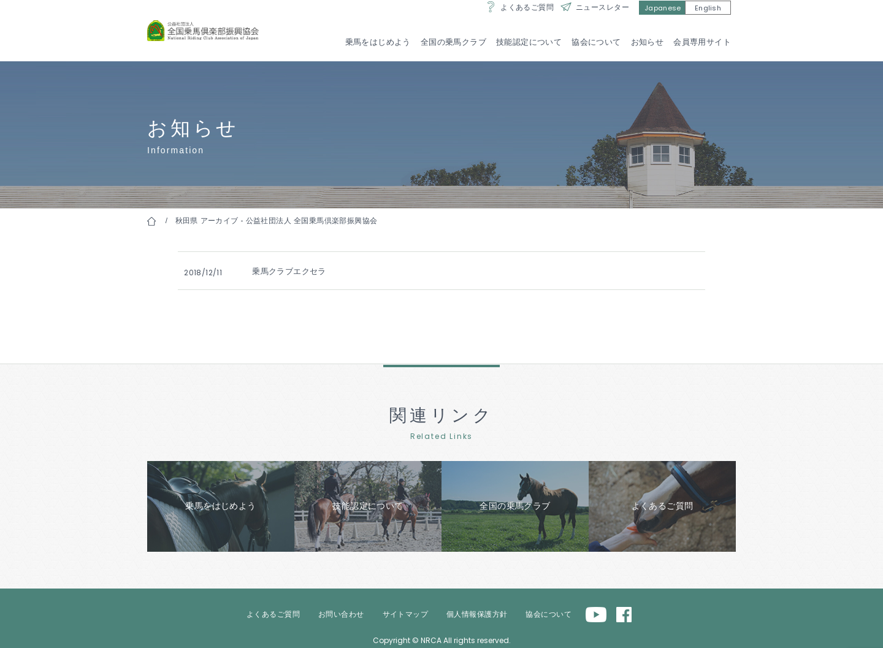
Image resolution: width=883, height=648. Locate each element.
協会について (596, 42)
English (708, 19)
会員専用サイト (702, 42)
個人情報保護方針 (476, 608)
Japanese (662, 19)
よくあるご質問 (527, 18)
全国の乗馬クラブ (453, 42)
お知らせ (646, 42)
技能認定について (528, 42)
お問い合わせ (341, 608)
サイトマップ (406, 608)
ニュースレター (602, 18)
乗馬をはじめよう (377, 42)
